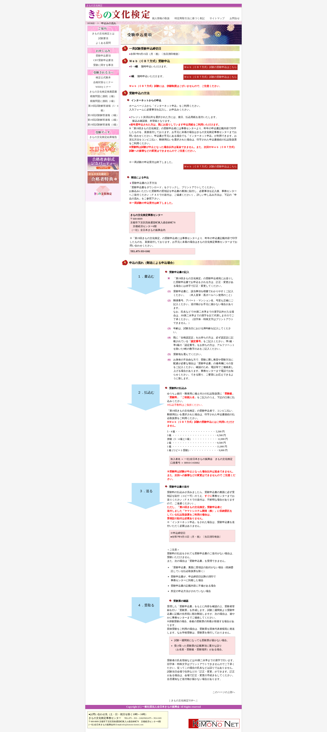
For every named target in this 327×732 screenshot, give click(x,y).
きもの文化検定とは (103, 33)
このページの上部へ (224, 692)
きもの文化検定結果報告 (103, 137)
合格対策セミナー (103, 82)
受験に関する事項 (103, 65)
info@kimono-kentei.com (132, 724)
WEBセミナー (103, 86)
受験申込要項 (103, 55)
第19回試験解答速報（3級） (103, 115)
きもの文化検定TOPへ (183, 700)
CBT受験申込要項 (103, 60)
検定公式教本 (103, 77)
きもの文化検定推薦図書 (103, 91)
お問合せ (235, 18)
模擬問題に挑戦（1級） (103, 101)
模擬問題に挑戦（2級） (103, 96)
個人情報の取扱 (161, 18)
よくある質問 (103, 42)
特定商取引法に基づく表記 (190, 18)
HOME (91, 23)
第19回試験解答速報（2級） (103, 119)
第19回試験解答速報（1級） (103, 124)
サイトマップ (217, 18)
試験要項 (103, 38)
